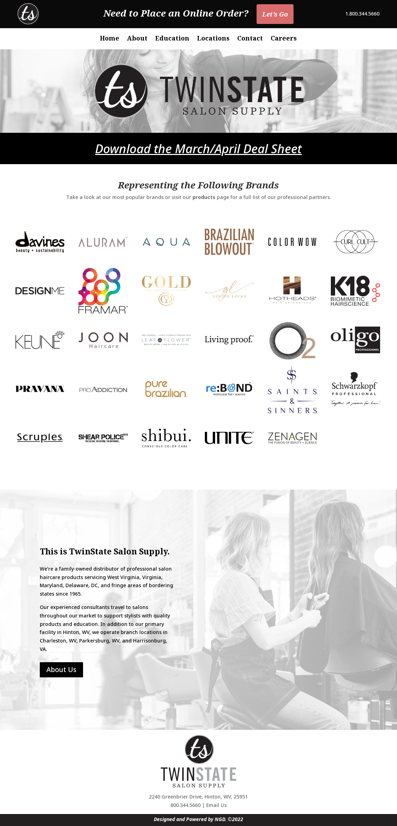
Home (109, 39)
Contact (250, 39)
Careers (284, 39)
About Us (61, 669)
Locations (213, 39)
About (137, 39)
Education (172, 39)
